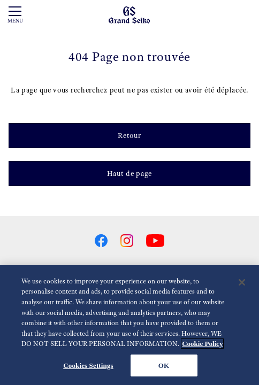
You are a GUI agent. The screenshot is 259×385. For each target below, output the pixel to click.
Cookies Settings (88, 367)
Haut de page (129, 173)
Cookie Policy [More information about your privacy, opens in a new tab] (202, 345)
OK (163, 367)
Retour (129, 135)
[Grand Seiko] (129, 14)
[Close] (242, 284)
